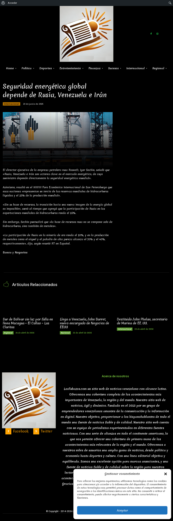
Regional (8, 332)
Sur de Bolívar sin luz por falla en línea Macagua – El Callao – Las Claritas (28, 323)
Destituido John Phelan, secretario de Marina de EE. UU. (142, 321)
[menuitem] (3, 3)
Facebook (20, 431)
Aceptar (122, 510)
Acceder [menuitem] (12, 2)
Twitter (46, 431)
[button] (165, 474)
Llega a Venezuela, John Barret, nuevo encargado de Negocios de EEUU (84, 323)
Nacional (65, 332)
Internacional (11, 104)
